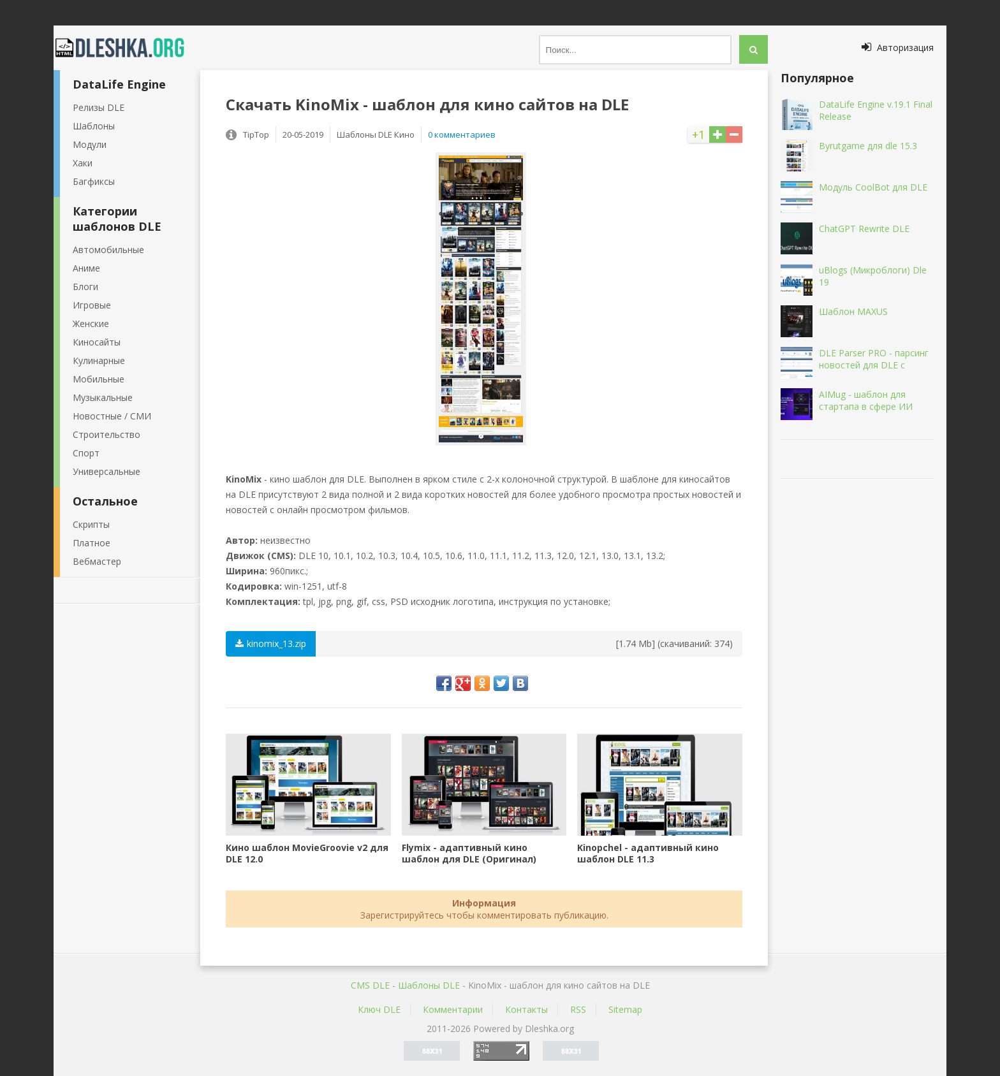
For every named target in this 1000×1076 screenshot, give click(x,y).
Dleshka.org (127, 47)
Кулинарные (99, 360)
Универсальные (106, 471)
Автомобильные (108, 250)
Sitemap (625, 1009)
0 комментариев (462, 134)
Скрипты (91, 524)
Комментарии (453, 1009)
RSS (578, 1009)
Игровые (92, 305)
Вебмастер (97, 561)
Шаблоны (94, 126)
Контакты (526, 1009)
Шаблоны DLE (429, 985)
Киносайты (97, 342)
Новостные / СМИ (112, 416)
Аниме (86, 268)
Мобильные (98, 379)
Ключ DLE (379, 1009)
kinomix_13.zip (270, 643)
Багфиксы (94, 181)
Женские (91, 323)
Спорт (86, 453)
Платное (91, 543)
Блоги (85, 286)
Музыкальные (103, 397)
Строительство (106, 434)
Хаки (82, 163)
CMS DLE (370, 985)
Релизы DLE (98, 107)
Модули (90, 144)
